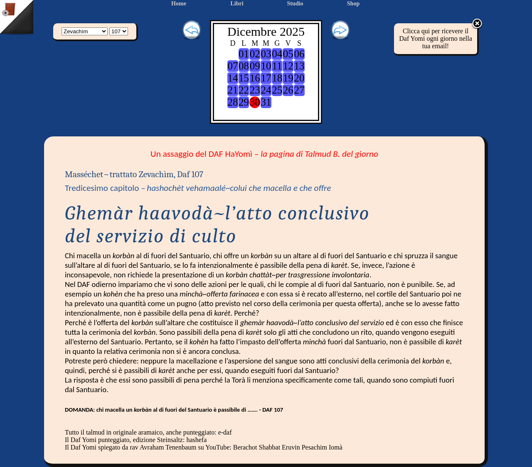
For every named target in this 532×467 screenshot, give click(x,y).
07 (232, 66)
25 (277, 90)
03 (266, 53)
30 (255, 102)
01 (244, 53)
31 (266, 102)
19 (288, 78)
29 (244, 102)
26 (288, 90)
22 (244, 90)
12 (288, 66)
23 (255, 90)
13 (299, 66)
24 (266, 90)
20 (299, 78)
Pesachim (314, 447)
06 (299, 53)
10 (266, 66)
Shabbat (270, 447)
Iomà (335, 447)
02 (255, 53)
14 (232, 78)
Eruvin (291, 447)
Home (178, 3)
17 (266, 78)
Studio (295, 3)
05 (288, 53)
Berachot (245, 447)
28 (232, 102)
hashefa (196, 439)
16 (255, 78)
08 (244, 66)
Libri (236, 3)
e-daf (225, 432)
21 (232, 90)
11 (277, 66)
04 (277, 53)
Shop (353, 3)
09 (255, 66)
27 (299, 90)
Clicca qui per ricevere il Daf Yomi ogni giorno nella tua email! (435, 38)
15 (244, 78)
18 (277, 78)
